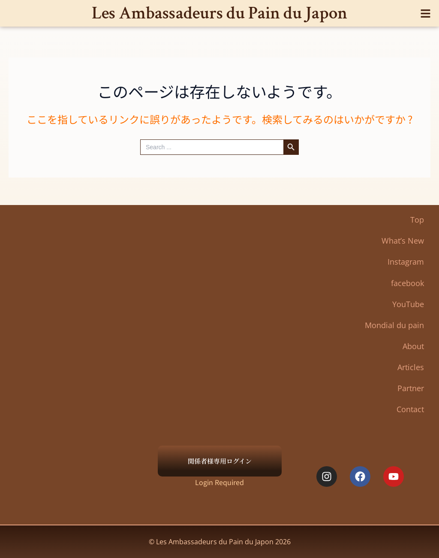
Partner (410, 388)
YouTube (408, 304)
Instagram (406, 261)
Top (417, 219)
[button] (426, 13)
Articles (410, 367)
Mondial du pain (394, 325)
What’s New (403, 240)
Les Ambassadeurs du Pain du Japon (219, 13)
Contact (410, 409)
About (413, 346)
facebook (407, 283)
